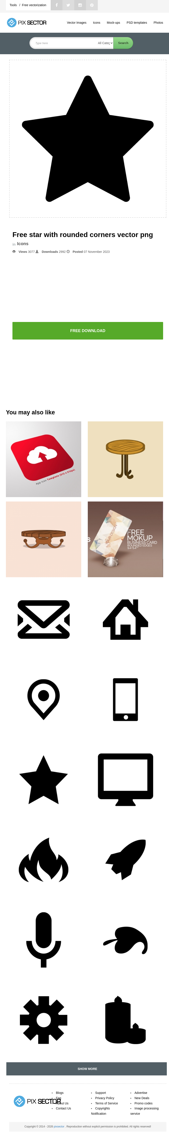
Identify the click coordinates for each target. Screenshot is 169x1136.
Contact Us (63, 1108)
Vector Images (76, 22)
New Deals (142, 1098)
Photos (158, 22)
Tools (14, 5)
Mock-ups (113, 22)
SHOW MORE (86, 1069)
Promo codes (143, 1103)
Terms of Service (106, 1103)
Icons (96, 22)
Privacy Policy (104, 1098)
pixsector (59, 1126)
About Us (62, 1103)
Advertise (141, 1093)
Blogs (60, 1093)
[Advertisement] (87, 287)
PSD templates (137, 22)
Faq (58, 1098)
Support (100, 1093)
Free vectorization (34, 5)
